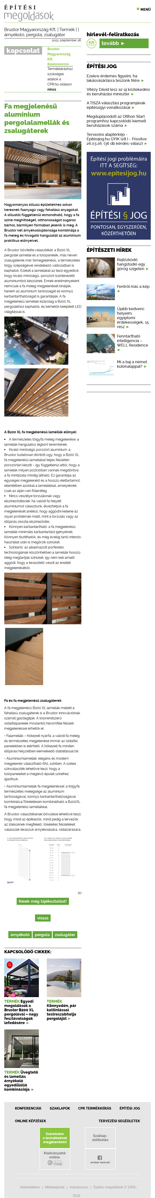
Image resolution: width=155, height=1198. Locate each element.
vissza (42, 918)
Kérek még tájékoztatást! (43, 901)
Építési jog (130, 1108)
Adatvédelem (30, 1187)
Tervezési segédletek (119, 1121)
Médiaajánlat (54, 1187)
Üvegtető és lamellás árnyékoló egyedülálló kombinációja (21, 1081)
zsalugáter (54, 34)
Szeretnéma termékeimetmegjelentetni (55, 1138)
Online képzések (30, 1121)
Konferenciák (28, 1108)
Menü (145, 9)
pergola (34, 34)
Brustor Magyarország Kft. (30, 29)
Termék (67, 29)
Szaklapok (60, 1108)
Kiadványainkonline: (55, 1158)
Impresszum (79, 1187)
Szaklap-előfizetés (100, 1138)
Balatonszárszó (58, 64)
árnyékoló (14, 34)
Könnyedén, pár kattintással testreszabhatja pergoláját (61, 1012)
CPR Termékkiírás (94, 1108)
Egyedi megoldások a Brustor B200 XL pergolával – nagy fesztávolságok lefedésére (21, 1012)
